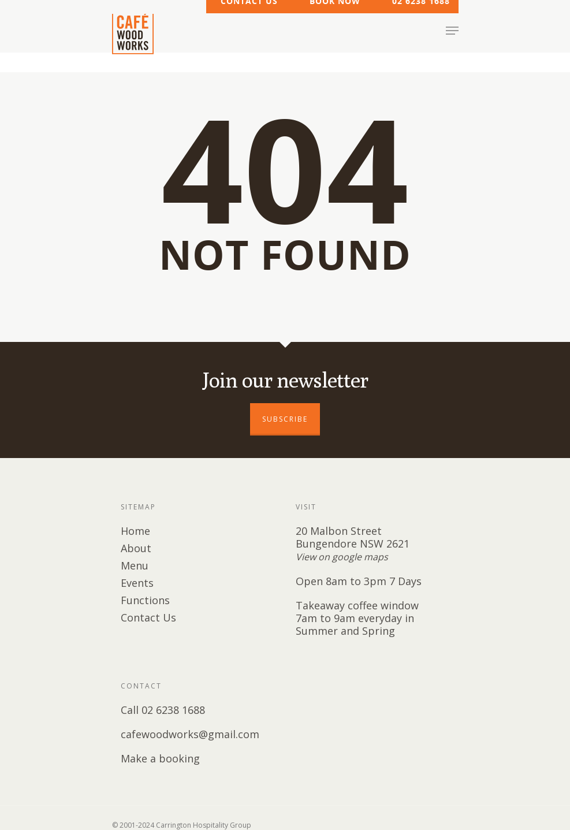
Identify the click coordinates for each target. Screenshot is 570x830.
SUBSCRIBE (285, 419)
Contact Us (148, 617)
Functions (145, 600)
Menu (134, 565)
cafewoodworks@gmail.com (190, 734)
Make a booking (160, 758)
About (136, 548)
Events (137, 582)
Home (135, 530)
